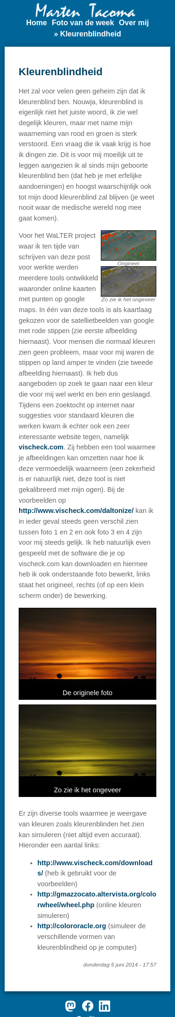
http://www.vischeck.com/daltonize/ (76, 510)
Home (36, 23)
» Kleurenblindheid (87, 34)
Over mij (134, 23)
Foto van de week (83, 23)
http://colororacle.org (71, 926)
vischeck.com (41, 447)
